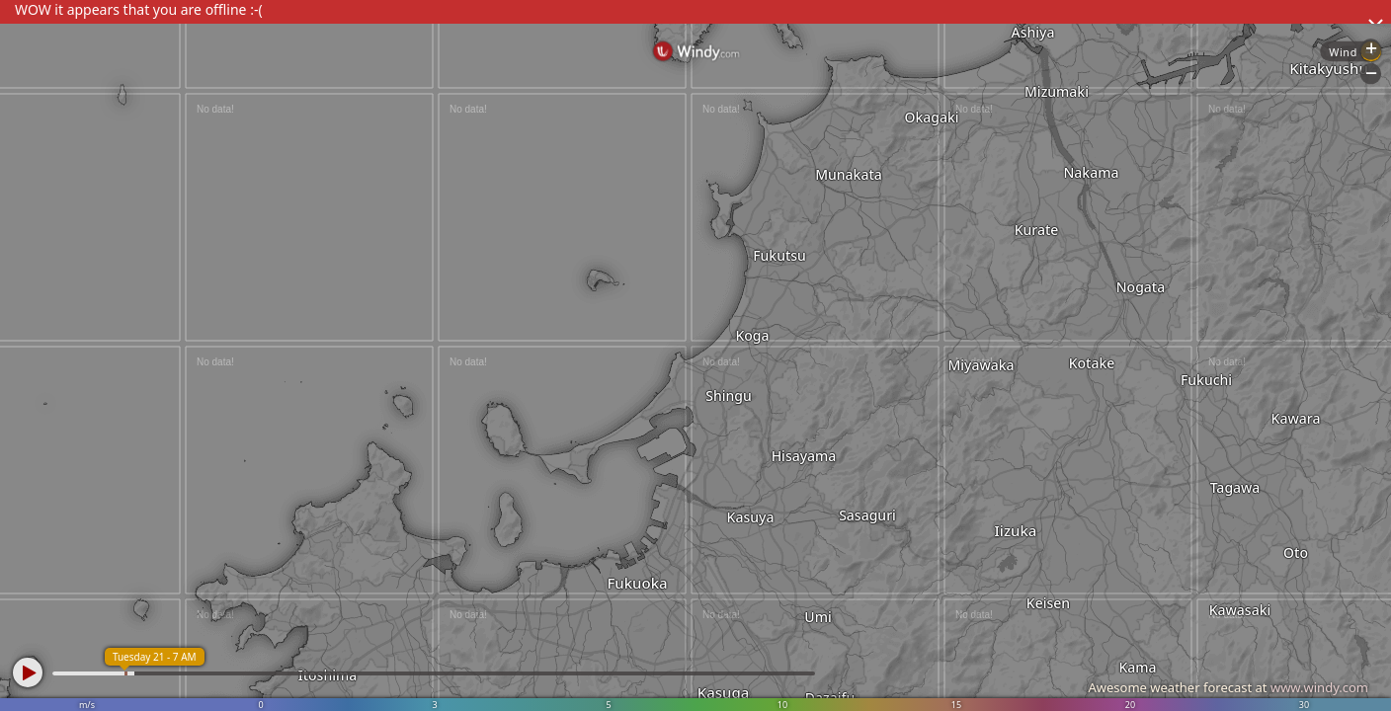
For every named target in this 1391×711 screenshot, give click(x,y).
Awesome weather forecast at (1228, 687)
